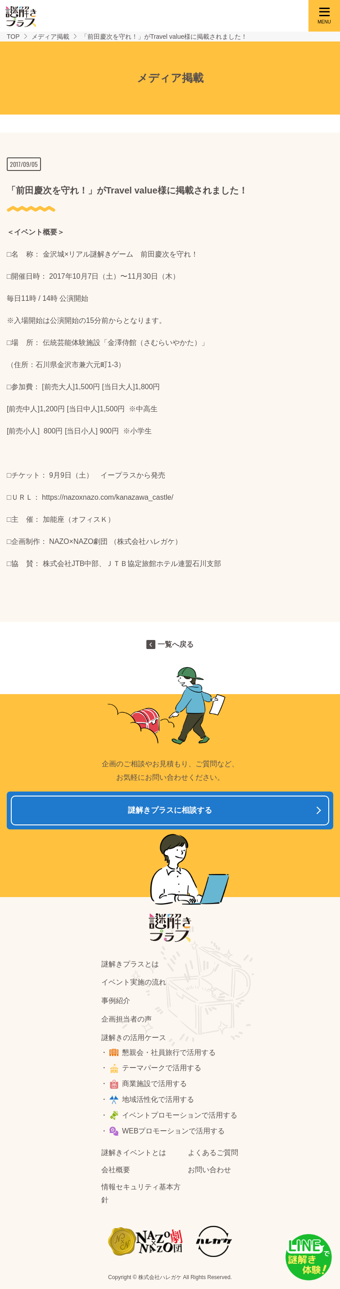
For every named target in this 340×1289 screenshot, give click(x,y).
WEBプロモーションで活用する (173, 1131)
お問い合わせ (209, 1170)
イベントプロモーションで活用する (179, 1115)
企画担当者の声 (126, 1019)
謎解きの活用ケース (133, 1037)
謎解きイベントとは (133, 1152)
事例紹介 (115, 1000)
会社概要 (115, 1170)
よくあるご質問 (213, 1152)
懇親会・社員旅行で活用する (169, 1052)
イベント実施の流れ (133, 982)
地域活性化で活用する (158, 1099)
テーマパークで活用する (161, 1068)
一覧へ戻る (176, 644)
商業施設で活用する (154, 1083)
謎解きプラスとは (130, 964)
